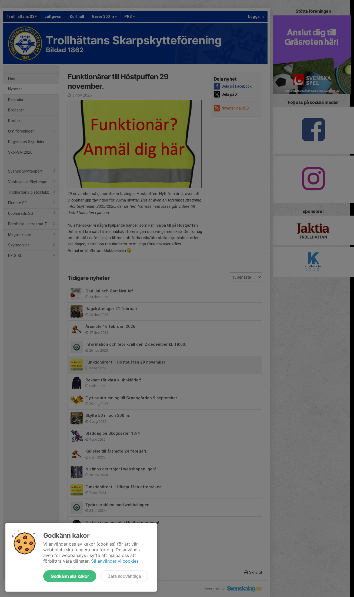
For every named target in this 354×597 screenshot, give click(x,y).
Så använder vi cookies (115, 561)
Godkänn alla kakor (70, 576)
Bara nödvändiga (124, 576)
